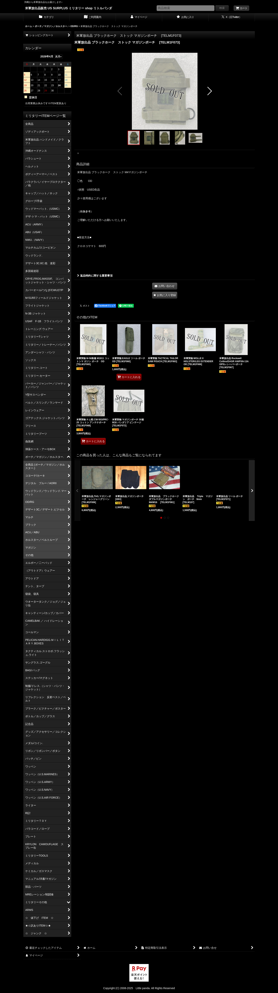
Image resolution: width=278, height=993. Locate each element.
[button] (120, 91)
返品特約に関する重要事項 (95, 275)
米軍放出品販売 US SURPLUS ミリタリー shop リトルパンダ (68, 8)
